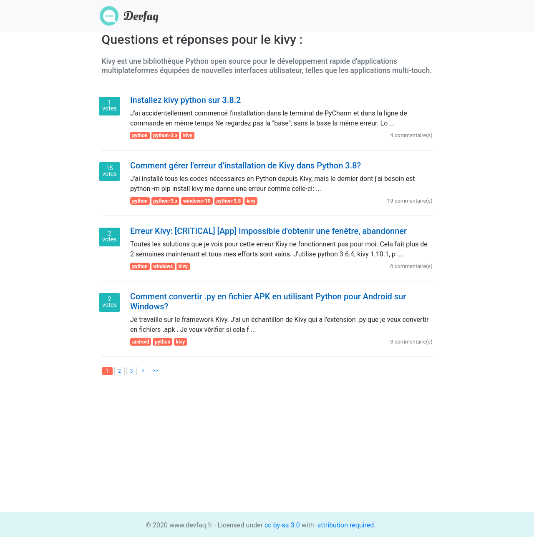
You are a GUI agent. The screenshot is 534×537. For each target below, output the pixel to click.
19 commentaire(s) (410, 201)
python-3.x (165, 135)
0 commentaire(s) (411, 266)
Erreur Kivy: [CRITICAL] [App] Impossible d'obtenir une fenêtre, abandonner (268, 231)
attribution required (345, 525)
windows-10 (197, 201)
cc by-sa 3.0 (281, 525)
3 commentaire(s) (411, 342)
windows (163, 266)
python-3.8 (228, 201)
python (140, 135)
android (140, 342)
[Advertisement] (266, 453)
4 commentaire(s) (411, 135)
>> (155, 371)
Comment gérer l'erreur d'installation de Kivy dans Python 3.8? (245, 166)
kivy (187, 135)
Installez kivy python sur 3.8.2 (185, 100)
